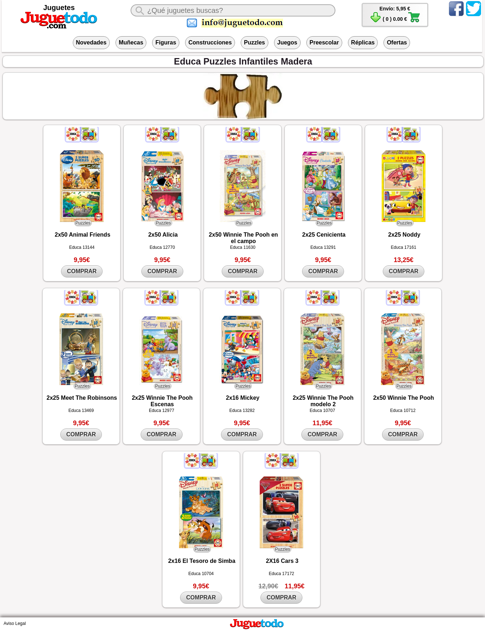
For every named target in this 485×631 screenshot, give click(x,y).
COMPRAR (82, 271)
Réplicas (363, 42)
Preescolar (324, 42)
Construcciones (210, 42)
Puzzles (254, 42)
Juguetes (59, 7)
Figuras (165, 42)
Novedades (91, 42)
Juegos (287, 42)
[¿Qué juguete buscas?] (233, 10)
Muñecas (131, 42)
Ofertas (397, 42)
